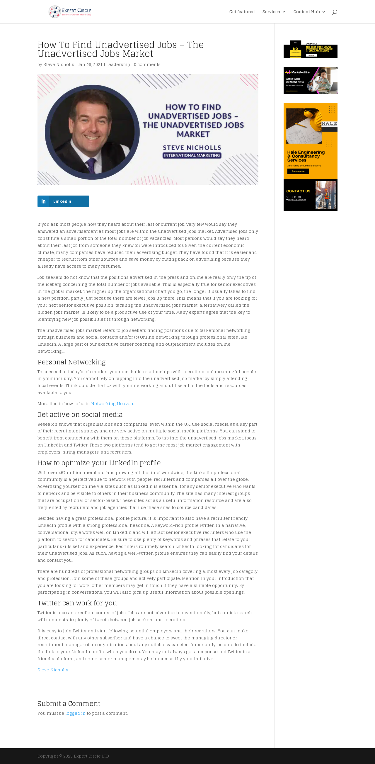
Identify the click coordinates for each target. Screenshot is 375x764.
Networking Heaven (112, 403)
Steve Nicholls (58, 64)
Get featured (242, 12)
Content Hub (307, 12)
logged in (75, 713)
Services (271, 12)
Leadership (118, 64)
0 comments (147, 64)
